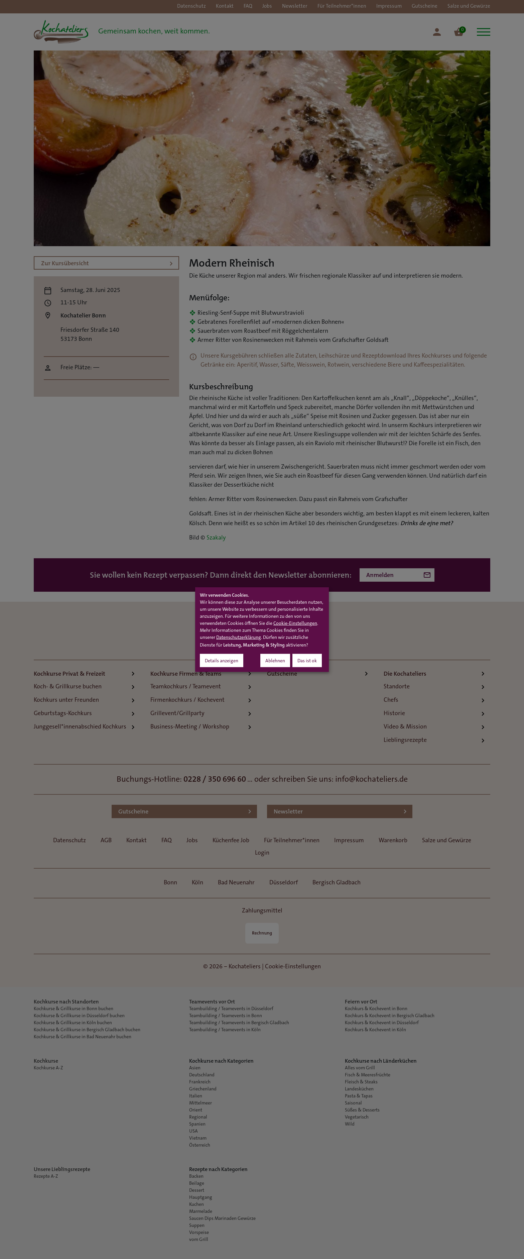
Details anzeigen (221, 661)
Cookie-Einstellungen (295, 623)
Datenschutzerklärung (238, 637)
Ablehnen (275, 661)
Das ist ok (307, 661)
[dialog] (262, 629)
